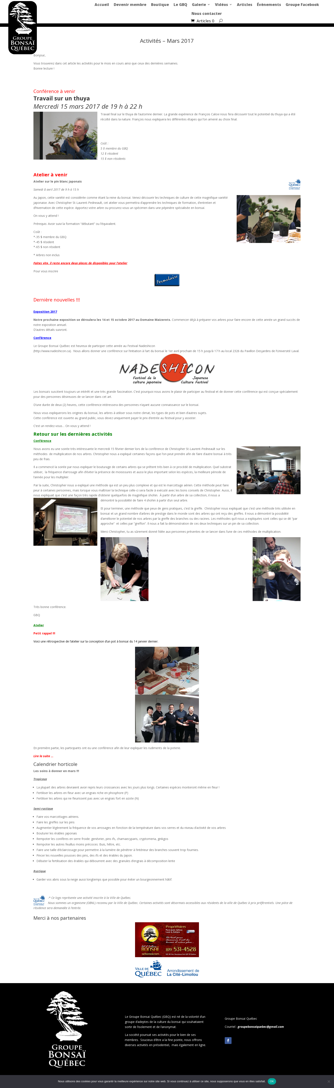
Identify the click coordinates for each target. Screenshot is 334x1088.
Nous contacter (206, 13)
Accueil (102, 4)
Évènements (269, 4)
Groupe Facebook (302, 4)
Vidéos (221, 4)
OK (272, 1081)
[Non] (329, 1081)
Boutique (160, 4)
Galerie (199, 4)
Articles (244, 4)
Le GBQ (180, 4)
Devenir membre (130, 4)
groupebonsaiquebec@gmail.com (261, 1027)
